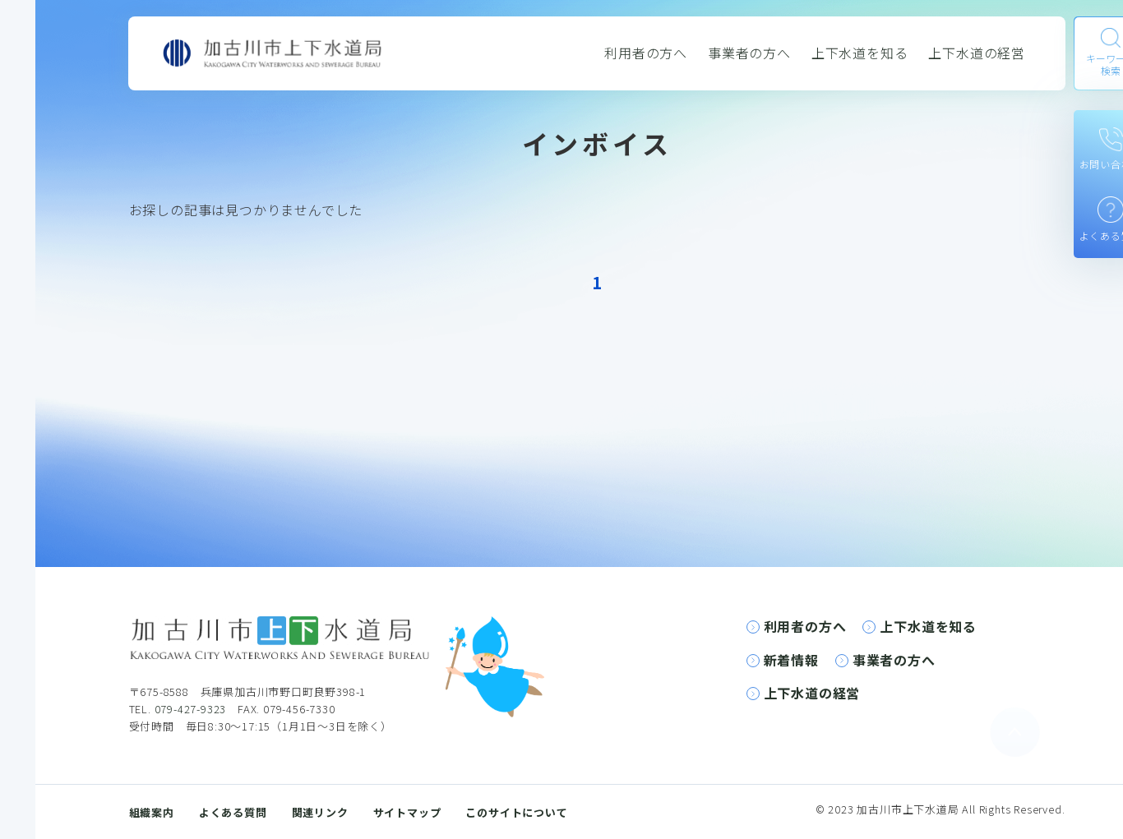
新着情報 (791, 660)
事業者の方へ (749, 52)
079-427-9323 (191, 709)
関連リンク (320, 812)
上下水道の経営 (976, 52)
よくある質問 (233, 812)
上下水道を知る (859, 52)
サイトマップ (407, 812)
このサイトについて (516, 812)
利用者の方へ (645, 52)
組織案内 (151, 812)
